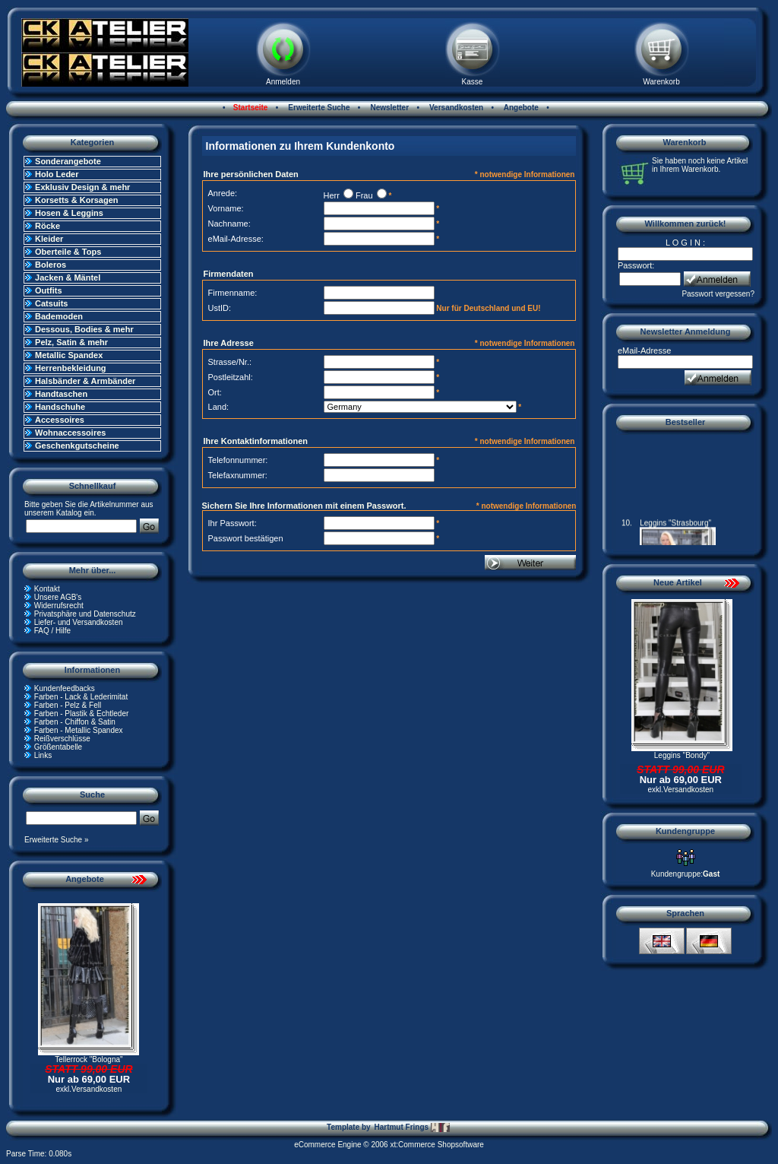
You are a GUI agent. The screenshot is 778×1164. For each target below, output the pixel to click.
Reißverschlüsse (62, 738)
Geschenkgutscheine (77, 445)
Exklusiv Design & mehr (82, 187)
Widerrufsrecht (59, 605)
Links (43, 755)
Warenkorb (661, 82)
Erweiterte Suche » (56, 840)
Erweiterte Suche (318, 107)
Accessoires (59, 419)
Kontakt (47, 589)
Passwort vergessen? (718, 294)
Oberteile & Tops (68, 251)
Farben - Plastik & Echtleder (81, 713)
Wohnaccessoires (70, 432)
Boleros (50, 264)
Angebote (520, 107)
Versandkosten (455, 107)
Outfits (48, 290)
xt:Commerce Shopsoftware (436, 1144)
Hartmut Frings (411, 1127)
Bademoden (59, 316)
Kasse (472, 82)
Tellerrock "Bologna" (88, 1059)
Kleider (49, 238)
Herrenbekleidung (70, 368)
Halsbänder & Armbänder (85, 380)
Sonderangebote (68, 161)
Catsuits (51, 303)
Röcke (47, 225)
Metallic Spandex (69, 355)
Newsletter (388, 107)
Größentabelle (58, 747)
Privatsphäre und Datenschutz (85, 614)
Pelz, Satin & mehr (71, 342)
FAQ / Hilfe (52, 630)
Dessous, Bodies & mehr (84, 329)
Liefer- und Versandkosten (78, 622)
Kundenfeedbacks (64, 688)
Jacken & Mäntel (67, 277)
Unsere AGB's (58, 597)
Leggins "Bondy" (682, 755)
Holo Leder (56, 174)
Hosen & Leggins (69, 212)
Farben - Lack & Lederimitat (81, 697)
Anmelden (283, 82)
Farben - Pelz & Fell (67, 705)
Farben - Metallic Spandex (78, 730)
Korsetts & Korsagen (76, 200)
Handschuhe (60, 406)
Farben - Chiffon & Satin (74, 722)
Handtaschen (61, 393)
